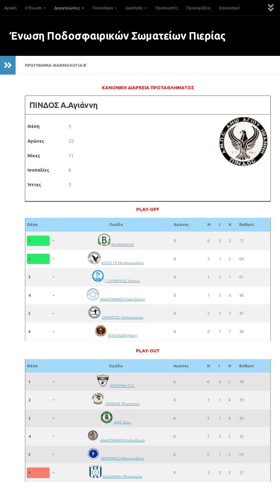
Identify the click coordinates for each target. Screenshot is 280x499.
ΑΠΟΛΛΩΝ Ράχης (123, 335)
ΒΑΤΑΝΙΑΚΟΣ (122, 244)
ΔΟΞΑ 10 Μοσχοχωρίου (123, 262)
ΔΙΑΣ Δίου (122, 422)
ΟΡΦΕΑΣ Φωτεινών (122, 403)
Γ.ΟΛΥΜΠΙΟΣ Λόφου (122, 280)
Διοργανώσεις (67, 8)
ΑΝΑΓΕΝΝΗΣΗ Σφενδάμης (122, 299)
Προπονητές (166, 8)
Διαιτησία (134, 8)
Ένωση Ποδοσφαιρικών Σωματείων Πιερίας (117, 36)
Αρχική (10, 8)
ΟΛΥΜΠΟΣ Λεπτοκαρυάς (123, 317)
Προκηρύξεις (198, 8)
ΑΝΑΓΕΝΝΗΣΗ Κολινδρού (122, 440)
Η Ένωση (33, 8)
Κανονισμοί (229, 8)
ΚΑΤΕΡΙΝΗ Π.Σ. (122, 385)
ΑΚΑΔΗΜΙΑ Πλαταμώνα (123, 476)
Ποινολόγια (103, 8)
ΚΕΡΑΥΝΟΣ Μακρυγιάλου (122, 458)
